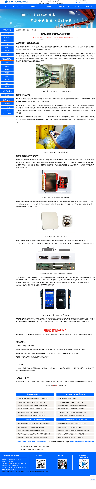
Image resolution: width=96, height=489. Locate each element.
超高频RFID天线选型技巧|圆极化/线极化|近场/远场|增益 (72, 423)
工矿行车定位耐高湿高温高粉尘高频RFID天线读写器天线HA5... (33, 405)
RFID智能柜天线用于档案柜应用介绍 (67, 398)
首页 (6, 6)
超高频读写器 (7, 40)
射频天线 (7, 51)
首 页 (28, 30)
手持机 (7, 44)
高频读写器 (7, 37)
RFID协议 (7, 107)
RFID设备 (35, 471)
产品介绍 (48, 6)
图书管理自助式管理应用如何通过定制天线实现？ (37, 446)
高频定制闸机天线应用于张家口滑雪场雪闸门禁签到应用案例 (33, 437)
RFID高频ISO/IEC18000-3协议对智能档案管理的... (70, 402)
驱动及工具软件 (7, 113)
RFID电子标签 (10, 471)
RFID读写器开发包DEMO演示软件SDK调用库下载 (70, 437)
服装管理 (7, 83)
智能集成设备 (7, 34)
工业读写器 (29, 471)
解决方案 (62, 6)
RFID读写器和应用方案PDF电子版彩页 (58, 441)
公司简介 (20, 6)
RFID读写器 (24, 471)
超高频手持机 (41, 471)
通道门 (7, 54)
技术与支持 (75, 6)
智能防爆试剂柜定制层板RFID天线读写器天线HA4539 (31, 402)
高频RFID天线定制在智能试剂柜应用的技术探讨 (70, 427)
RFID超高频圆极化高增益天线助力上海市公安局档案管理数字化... (34, 423)
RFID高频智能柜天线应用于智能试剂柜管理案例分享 (31, 430)
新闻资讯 (34, 6)
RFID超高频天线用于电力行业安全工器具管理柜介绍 (71, 409)
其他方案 (7, 86)
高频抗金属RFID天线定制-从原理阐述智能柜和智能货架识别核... (74, 430)
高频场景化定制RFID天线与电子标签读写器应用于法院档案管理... (34, 434)
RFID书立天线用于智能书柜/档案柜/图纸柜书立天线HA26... (32, 409)
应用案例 (7, 95)
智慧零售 (7, 76)
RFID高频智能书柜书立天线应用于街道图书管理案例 (31, 427)
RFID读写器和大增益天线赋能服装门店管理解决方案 (71, 415)
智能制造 (7, 66)
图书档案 (7, 73)
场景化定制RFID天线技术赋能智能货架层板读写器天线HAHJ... (33, 398)
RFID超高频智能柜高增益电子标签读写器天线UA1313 (31, 415)
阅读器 (46, 471)
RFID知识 (7, 103)
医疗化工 (7, 62)
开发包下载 (7, 110)
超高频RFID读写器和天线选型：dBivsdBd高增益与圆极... (72, 434)
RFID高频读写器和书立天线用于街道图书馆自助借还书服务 (73, 405)
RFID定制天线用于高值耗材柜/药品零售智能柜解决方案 (72, 412)
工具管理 (7, 79)
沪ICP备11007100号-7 (12, 461)
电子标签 (7, 47)
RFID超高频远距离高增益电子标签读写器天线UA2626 (31, 412)
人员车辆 (7, 69)
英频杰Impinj (17, 471)
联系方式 (89, 6)
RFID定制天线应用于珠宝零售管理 (33, 449)
